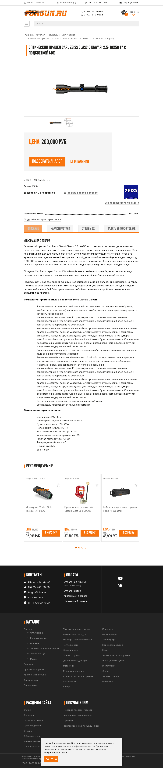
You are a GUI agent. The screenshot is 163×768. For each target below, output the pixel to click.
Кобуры (67, 686)
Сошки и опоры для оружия (78, 676)
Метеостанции (109, 634)
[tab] (42, 220)
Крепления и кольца (35, 674)
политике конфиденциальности (78, 746)
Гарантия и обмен (33, 720)
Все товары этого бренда (121, 202)
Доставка (29, 715)
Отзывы (28, 731)
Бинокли (28, 664)
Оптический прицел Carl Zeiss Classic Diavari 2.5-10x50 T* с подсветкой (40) (70, 38)
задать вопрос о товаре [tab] (121, 229)
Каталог (40, 34)
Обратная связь (32, 736)
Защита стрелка (110, 676)
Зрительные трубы (34, 669)
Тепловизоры (70, 645)
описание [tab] (33, 229)
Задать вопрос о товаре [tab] (82, 192)
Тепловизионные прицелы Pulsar (81, 726)
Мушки (33, 659)
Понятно (51, 759)
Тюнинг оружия (71, 655)
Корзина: (134, 13)
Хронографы (109, 639)
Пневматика (30, 685)
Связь (105, 671)
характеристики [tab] (60, 229)
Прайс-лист (69, 720)
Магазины (68, 665)
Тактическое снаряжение (77, 629)
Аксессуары (69, 681)
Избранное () (68, 2)
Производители (32, 725)
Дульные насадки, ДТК (75, 660)
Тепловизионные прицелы (44, 648)
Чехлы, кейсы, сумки (113, 660)
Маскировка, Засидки (74, 634)
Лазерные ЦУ (37, 653)
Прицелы (53, 34)
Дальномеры (31, 679)
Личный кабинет (36, 2)
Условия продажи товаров (78, 715)
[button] (76, 547)
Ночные (34, 643)
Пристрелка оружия (112, 645)
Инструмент (108, 665)
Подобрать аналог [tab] (47, 161)
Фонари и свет (71, 650)
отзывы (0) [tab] (88, 229)
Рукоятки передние (73, 671)
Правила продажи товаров (78, 710)
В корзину (51, 533)
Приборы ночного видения (77, 639)
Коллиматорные (38, 638)
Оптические (68, 34)
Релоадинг (108, 681)
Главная (28, 34)
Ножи (105, 650)
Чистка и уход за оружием (116, 655)
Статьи (27, 710)
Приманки (107, 629)
